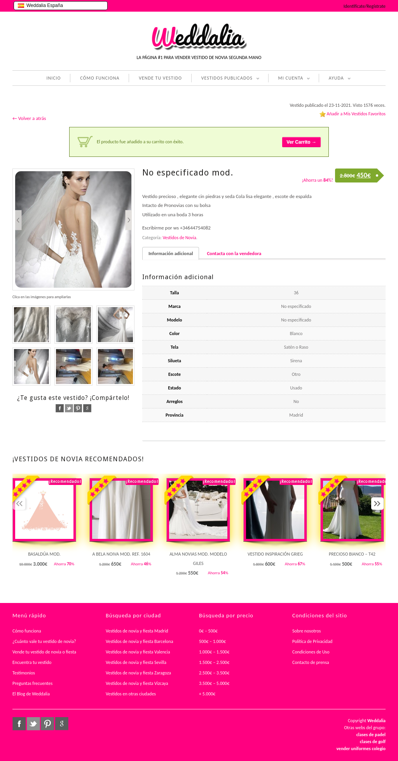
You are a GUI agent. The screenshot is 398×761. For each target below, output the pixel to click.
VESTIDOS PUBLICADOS (225, 78)
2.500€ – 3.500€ (214, 673)
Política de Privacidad (312, 641)
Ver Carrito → (301, 142)
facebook (60, 408)
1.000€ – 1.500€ (214, 652)
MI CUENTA (289, 78)
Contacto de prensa (310, 662)
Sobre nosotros (306, 631)
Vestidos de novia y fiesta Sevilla (136, 662)
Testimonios (23, 673)
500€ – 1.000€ (212, 641)
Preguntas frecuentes (32, 683)
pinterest (78, 408)
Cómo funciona (26, 631)
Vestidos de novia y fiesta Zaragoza (138, 673)
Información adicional (170, 253)
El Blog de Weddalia (31, 694)
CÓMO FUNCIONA (99, 78)
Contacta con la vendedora (234, 253)
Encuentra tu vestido (31, 662)
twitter (69, 408)
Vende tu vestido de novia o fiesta (44, 652)
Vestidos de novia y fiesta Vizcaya (137, 683)
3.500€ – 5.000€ (214, 683)
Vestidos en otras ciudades (131, 694)
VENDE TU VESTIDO (160, 78)
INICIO (53, 78)
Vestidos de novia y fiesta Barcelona (139, 641)
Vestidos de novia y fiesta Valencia (138, 652)
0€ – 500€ (208, 631)
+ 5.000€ (207, 694)
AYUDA (335, 78)
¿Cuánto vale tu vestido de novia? (44, 641)
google (87, 408)
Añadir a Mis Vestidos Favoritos (356, 113)
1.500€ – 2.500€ (214, 662)
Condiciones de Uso (311, 652)
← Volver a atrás (29, 118)
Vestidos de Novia (179, 237)
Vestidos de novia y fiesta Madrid (137, 631)
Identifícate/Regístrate (365, 6)
